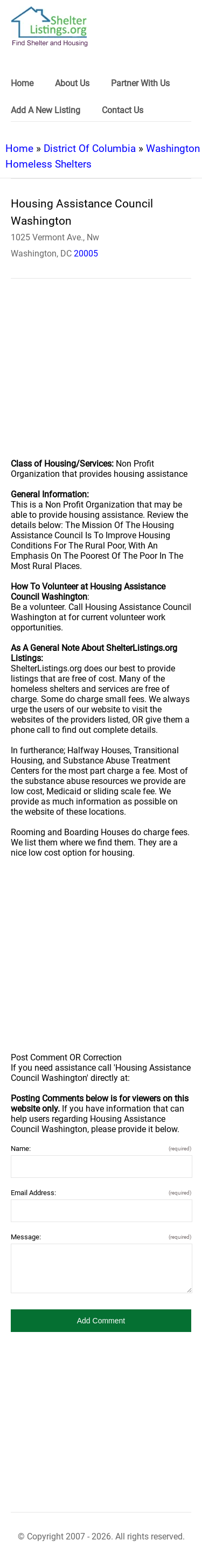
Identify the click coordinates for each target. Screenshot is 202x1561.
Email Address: (101, 1193)
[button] (101, 1320)
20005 (86, 253)
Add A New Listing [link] (45, 110)
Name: (101, 1148)
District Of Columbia (90, 148)
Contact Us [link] (122, 110)
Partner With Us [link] (140, 83)
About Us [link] (72, 83)
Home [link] (22, 83)
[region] (101, 375)
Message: (101, 1237)
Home (19, 148)
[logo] (49, 26)
